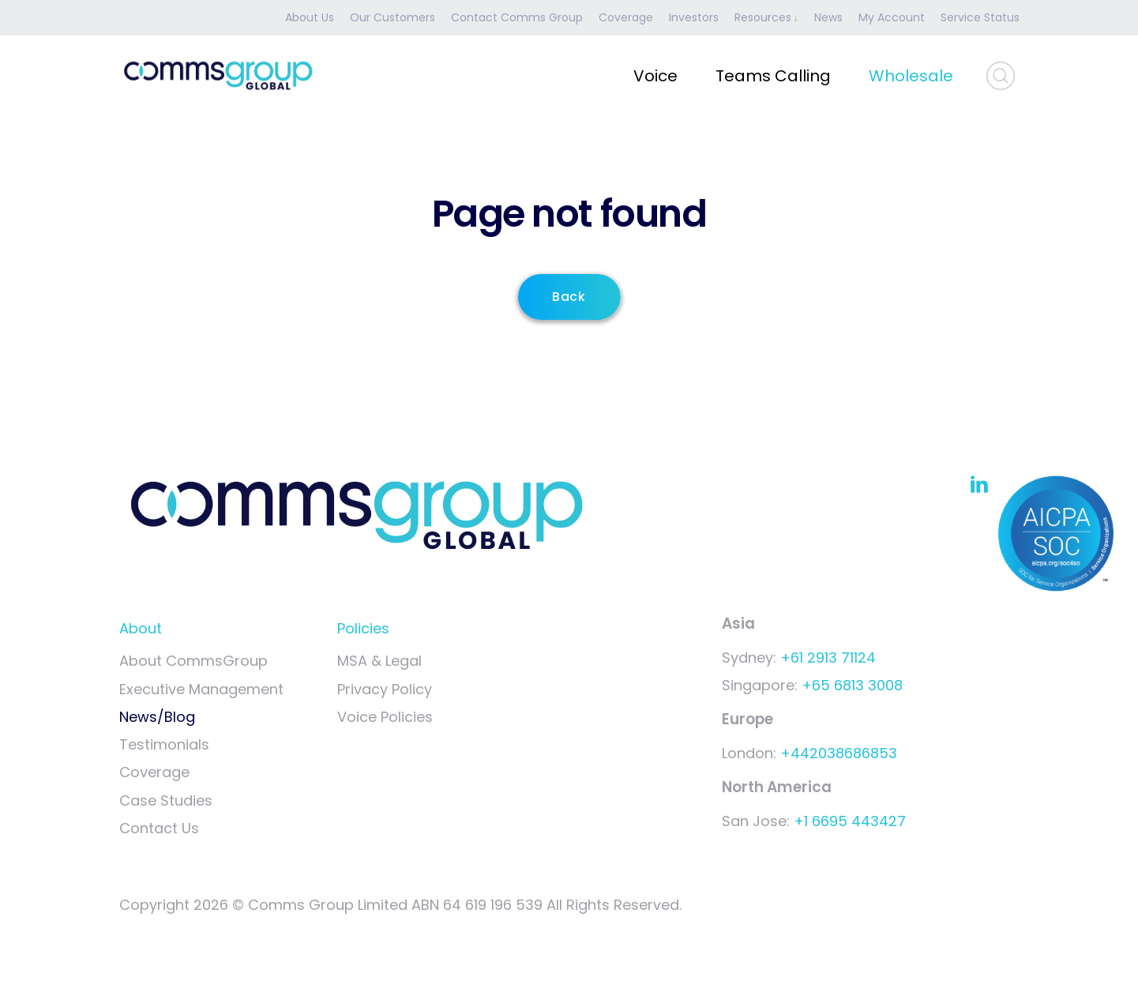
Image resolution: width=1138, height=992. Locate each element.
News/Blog (157, 717)
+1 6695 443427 (850, 821)
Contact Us (159, 828)
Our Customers (392, 17)
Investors (694, 17)
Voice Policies (385, 717)
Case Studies (165, 800)
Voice (655, 76)
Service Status (980, 17)
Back (569, 296)
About (140, 628)
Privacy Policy (384, 689)
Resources (762, 17)
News (828, 17)
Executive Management (201, 689)
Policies (363, 628)
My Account (891, 17)
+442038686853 (838, 753)
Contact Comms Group (517, 17)
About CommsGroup (193, 661)
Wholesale (911, 76)
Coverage (626, 17)
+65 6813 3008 (852, 685)
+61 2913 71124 (828, 657)
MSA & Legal (379, 661)
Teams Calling (773, 76)
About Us (309, 17)
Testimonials (164, 744)
